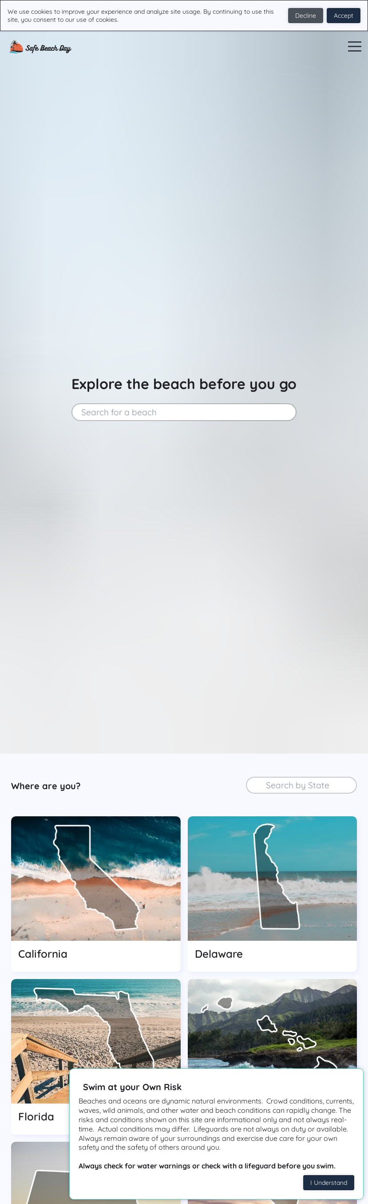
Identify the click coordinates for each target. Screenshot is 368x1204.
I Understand (328, 1183)
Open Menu (354, 46)
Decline (305, 16)
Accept (343, 16)
